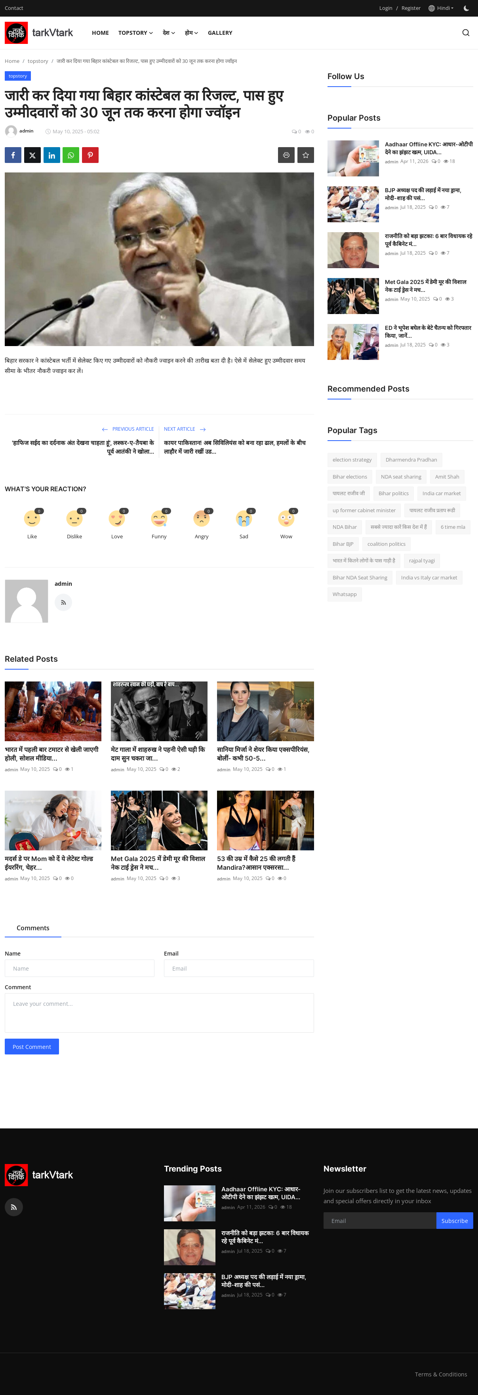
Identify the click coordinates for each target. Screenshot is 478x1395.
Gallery (220, 32)
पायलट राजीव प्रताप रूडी (432, 510)
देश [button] (169, 33)
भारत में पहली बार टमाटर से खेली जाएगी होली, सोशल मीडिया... (51, 754)
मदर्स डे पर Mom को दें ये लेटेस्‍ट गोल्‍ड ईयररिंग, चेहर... (49, 863)
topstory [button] (135, 33)
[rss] (14, 1207)
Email (171, 953)
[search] (466, 32)
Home (100, 32)
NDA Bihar (345, 526)
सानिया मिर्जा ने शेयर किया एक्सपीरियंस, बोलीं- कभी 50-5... (263, 754)
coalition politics (387, 543)
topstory (38, 60)
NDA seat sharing (401, 476)
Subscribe (455, 1221)
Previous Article (128, 429)
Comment (18, 987)
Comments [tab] (33, 928)
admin (63, 583)
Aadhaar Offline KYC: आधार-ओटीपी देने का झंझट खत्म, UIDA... (429, 148)
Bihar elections (350, 476)
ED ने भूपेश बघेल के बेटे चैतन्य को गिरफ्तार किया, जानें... (428, 331)
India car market (442, 493)
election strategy (352, 459)
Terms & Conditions (440, 1374)
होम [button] (191, 33)
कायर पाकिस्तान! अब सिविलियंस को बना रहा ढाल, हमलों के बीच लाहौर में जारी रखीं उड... (235, 447)
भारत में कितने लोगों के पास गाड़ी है (364, 560)
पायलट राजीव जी (349, 493)
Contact (14, 7)
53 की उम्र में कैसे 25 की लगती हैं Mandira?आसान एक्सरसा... (256, 863)
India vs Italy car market (429, 577)
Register (411, 7)
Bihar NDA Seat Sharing (360, 577)
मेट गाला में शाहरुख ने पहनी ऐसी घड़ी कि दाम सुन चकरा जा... (158, 754)
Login (385, 7)
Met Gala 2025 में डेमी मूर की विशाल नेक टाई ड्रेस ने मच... (158, 863)
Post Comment (32, 1047)
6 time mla (453, 526)
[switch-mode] (467, 8)
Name (13, 953)
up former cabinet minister (364, 510)
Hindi (439, 7)
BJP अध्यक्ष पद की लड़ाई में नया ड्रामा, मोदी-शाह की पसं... (423, 194)
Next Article (185, 429)
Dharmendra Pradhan (411, 459)
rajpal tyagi (422, 560)
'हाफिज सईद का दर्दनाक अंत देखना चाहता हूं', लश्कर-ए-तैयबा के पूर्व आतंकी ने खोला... (83, 447)
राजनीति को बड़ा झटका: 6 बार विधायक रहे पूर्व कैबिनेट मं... (428, 240)
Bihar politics (394, 493)
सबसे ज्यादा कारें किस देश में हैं (399, 526)
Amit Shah (447, 476)
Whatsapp (345, 594)
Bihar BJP (343, 543)
